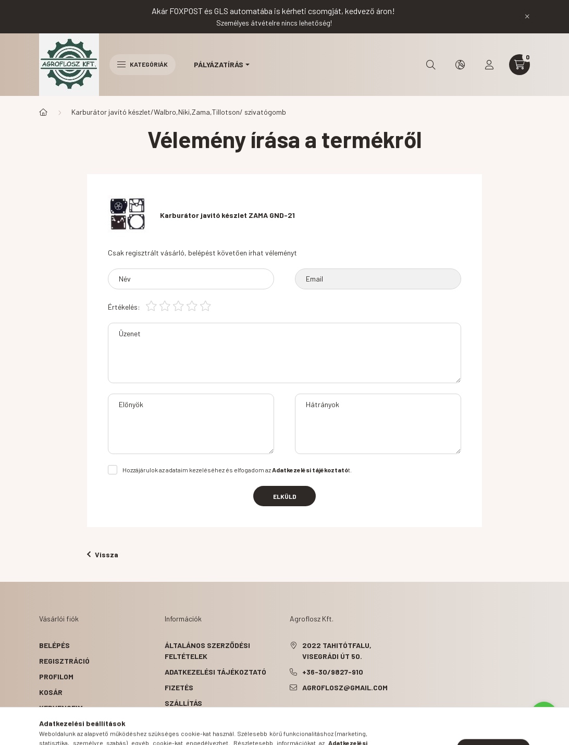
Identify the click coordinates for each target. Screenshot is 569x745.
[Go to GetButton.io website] (544, 734)
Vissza (102, 554)
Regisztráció (64, 660)
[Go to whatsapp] (544, 715)
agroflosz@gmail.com (345, 687)
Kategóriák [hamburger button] (142, 64)
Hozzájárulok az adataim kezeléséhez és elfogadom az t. (237, 469)
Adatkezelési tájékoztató (215, 671)
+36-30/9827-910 (332, 671)
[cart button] (519, 64)
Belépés (54, 645)
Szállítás (183, 703)
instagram (333, 713)
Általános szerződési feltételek (207, 651)
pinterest (312, 713)
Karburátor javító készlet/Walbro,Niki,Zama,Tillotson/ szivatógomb (178, 111)
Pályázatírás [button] (218, 64)
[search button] (430, 64)
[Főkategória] (43, 112)
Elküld (284, 496)
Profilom (56, 676)
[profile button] (489, 64)
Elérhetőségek (193, 718)
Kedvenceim (61, 707)
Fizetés (179, 687)
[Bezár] (527, 17)
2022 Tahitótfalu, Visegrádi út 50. (337, 651)
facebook (291, 713)
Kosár (51, 692)
